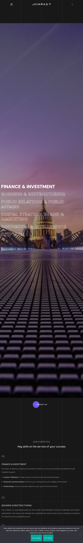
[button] (72, 4)
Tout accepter (36, 538)
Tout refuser (48, 538)
